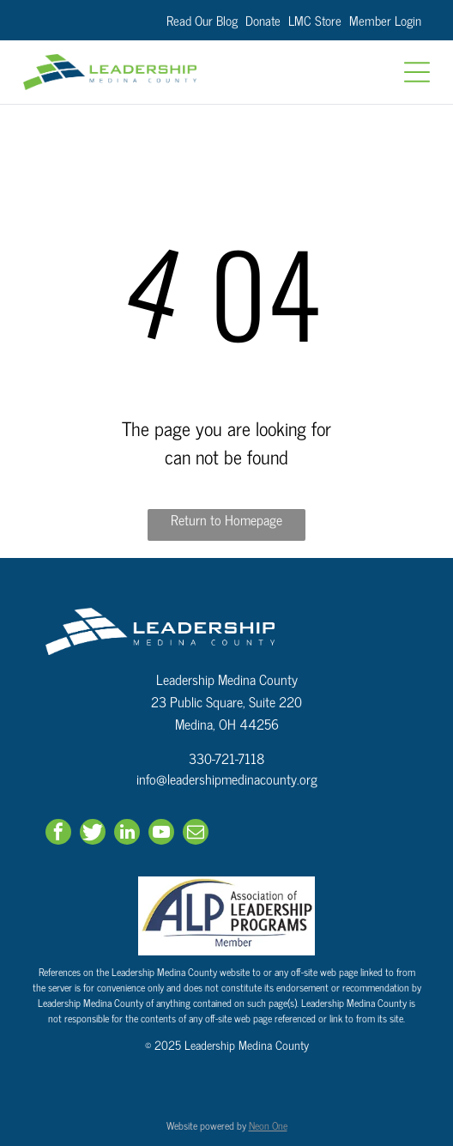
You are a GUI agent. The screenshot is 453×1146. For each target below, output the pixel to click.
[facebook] (58, 834)
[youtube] (161, 834)
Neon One (268, 1125)
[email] (195, 834)
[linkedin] (127, 834)
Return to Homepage (226, 520)
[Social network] (93, 834)
